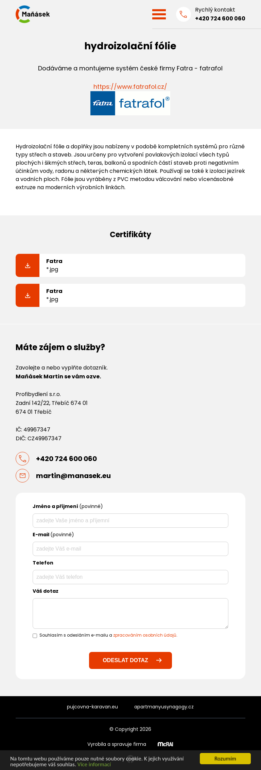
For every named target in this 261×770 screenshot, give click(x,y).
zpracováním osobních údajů (144, 635)
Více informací (94, 764)
